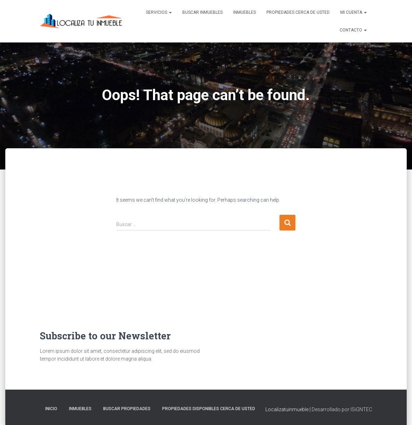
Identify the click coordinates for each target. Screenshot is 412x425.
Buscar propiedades (127, 408)
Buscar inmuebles (202, 12)
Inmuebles (244, 12)
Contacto (353, 30)
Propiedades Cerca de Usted (298, 12)
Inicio (51, 408)
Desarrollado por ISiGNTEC (342, 409)
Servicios (159, 12)
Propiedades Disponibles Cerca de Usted (208, 408)
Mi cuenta (353, 12)
